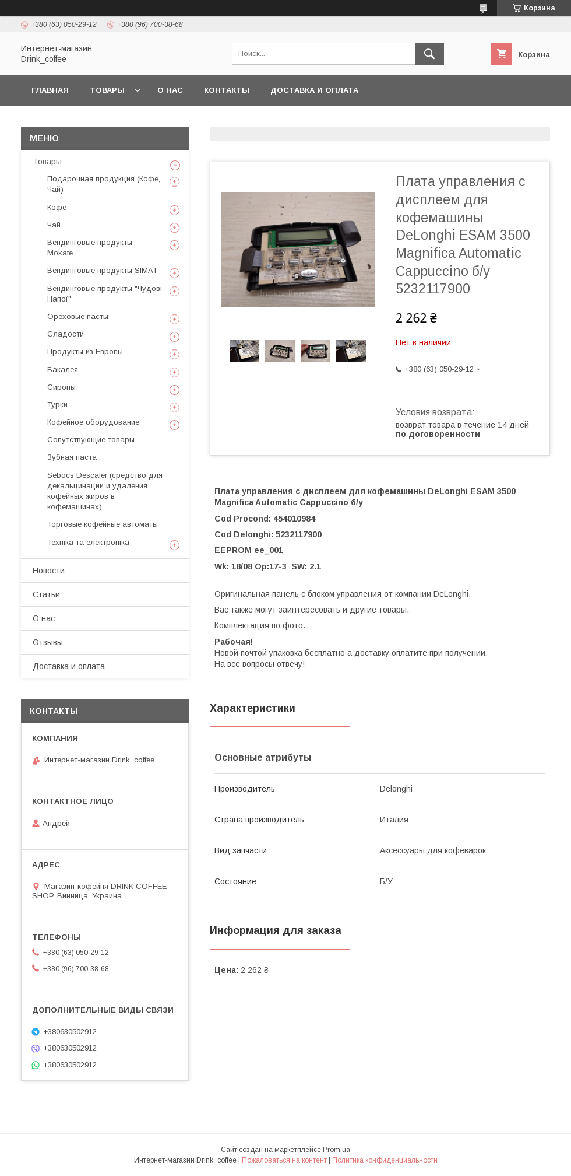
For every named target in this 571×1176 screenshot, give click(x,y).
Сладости (65, 334)
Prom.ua (336, 1150)
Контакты (226, 90)
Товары (107, 90)
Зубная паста (72, 457)
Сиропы (61, 387)
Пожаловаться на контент (284, 1160)
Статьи (46, 594)
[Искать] (429, 54)
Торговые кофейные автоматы (102, 524)
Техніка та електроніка (88, 542)
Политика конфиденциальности (385, 1160)
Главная (50, 90)
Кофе (56, 207)
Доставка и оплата (314, 90)
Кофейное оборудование (93, 422)
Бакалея (62, 369)
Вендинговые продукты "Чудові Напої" (104, 293)
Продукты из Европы (85, 351)
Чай (54, 224)
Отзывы (48, 642)
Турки (57, 404)
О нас (170, 90)
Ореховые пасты (77, 316)
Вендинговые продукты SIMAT (102, 270)
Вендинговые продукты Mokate (89, 247)
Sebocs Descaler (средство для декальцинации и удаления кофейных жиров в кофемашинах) (105, 491)
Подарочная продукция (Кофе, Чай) (103, 184)
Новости (49, 570)
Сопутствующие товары (91, 439)
